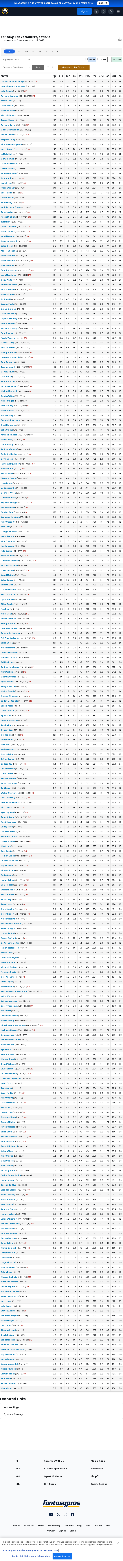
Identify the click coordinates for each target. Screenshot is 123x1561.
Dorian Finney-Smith (11, 1175)
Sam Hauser (7, 885)
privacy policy (67, 3)
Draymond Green (9, 1015)
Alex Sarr (5, 526)
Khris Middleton (8, 749)
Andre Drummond (9, 1233)
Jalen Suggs (7, 580)
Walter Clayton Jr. (10, 793)
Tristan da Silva (8, 1185)
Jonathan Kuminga (10, 517)
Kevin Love (6, 1301)
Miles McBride (7, 1044)
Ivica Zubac (7, 483)
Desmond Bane (8, 313)
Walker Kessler (8, 889)
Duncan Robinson (9, 860)
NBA (18, 1476)
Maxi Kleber (6, 1388)
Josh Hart (5, 744)
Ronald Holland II (9, 1146)
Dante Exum (7, 1112)
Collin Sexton (7, 570)
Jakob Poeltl (7, 706)
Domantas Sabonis (10, 357)
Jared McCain (8, 575)
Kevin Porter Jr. (8, 594)
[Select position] (16, 67)
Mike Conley (7, 1165)
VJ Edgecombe (8, 488)
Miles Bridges (7, 294)
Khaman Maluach (9, 1344)
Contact (98, 1525)
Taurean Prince (8, 1209)
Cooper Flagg (8, 342)
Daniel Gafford (8, 938)
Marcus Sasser (8, 1199)
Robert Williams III (10, 1296)
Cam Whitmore (8, 497)
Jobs (87, 1525)
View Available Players (74, 67)
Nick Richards (7, 1141)
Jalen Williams (8, 260)
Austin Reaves (8, 289)
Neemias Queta (8, 972)
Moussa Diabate (9, 1277)
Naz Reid (5, 609)
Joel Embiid (6, 192)
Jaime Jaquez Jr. (9, 1001)
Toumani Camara (9, 836)
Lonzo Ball (6, 1257)
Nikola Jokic (7, 100)
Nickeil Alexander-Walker (13, 1025)
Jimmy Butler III (8, 352)
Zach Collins (7, 1243)
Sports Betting (99, 1484)
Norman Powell (8, 323)
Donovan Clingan (9, 957)
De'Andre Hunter (9, 454)
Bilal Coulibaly (8, 797)
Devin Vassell (7, 459)
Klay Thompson (8, 541)
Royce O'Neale (8, 1127)
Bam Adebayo (8, 362)
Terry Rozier (6, 904)
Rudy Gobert (7, 739)
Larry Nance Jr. (8, 1252)
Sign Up (62, 1531)
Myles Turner (7, 468)
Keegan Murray (8, 686)
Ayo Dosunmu (7, 681)
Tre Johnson (7, 473)
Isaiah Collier (7, 880)
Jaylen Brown (7, 134)
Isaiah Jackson (8, 1214)
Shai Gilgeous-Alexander (13, 86)
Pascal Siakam (8, 217)
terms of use (88, 3)
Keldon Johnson (9, 778)
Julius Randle (7, 265)
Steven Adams (8, 1310)
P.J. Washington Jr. (10, 638)
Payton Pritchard (9, 565)
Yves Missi (6, 1010)
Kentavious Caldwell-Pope (14, 991)
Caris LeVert (7, 773)
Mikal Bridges (7, 401)
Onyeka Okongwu (9, 696)
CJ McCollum (7, 371)
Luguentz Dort (8, 933)
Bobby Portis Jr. (8, 623)
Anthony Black (8, 1170)
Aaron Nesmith (8, 647)
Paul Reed (6, 1378)
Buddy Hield (7, 826)
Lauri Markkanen (9, 275)
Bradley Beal (7, 512)
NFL (18, 1461)
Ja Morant (6, 178)
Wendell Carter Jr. (10, 967)
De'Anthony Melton (10, 943)
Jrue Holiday (7, 754)
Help (108, 1525)
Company (68, 1525)
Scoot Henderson (9, 720)
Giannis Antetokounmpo (13, 81)
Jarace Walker (8, 1267)
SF (33, 51)
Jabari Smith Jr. (8, 618)
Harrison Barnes (9, 831)
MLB (18, 1468)
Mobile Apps (98, 1461)
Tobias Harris (7, 555)
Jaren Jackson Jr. (9, 241)
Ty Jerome (6, 715)
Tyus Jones (6, 1088)
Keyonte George (9, 502)
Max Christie (7, 1156)
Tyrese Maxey (7, 120)
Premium (51, 1531)
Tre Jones (5, 1107)
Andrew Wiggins (9, 449)
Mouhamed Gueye (10, 1291)
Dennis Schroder (9, 652)
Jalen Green (7, 246)
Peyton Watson (8, 1238)
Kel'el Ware (6, 996)
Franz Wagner (8, 188)
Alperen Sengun (9, 251)
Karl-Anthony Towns (11, 207)
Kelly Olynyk (7, 1097)
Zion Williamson (8, 115)
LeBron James (8, 168)
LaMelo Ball (6, 154)
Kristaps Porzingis (9, 328)
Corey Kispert (7, 914)
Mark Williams (8, 672)
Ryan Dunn (6, 1049)
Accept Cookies (62, 1556)
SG (26, 51)
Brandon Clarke (8, 1190)
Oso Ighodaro (7, 1335)
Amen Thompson (9, 434)
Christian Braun (8, 589)
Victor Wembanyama (11, 144)
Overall (9, 51)
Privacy (16, 1525)
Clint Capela (7, 1160)
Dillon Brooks (7, 604)
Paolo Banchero (9, 173)
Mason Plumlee (8, 1369)
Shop (95, 1476)
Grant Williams (8, 1064)
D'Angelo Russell (9, 531)
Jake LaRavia (7, 1228)
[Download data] (119, 39)
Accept (103, 3)
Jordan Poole (7, 304)
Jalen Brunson (8, 110)
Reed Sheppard (8, 822)
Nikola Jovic (7, 952)
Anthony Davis (8, 125)
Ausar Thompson (9, 783)
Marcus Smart (8, 1059)
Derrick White (7, 396)
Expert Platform (53, 1476)
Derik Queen (7, 875)
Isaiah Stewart (8, 1180)
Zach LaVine (7, 212)
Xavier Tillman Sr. (9, 1383)
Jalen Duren (7, 643)
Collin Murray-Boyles (11, 1078)
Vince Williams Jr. (9, 1219)
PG (19, 51)
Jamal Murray (8, 231)
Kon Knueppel (8, 546)
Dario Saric (6, 1325)
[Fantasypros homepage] (5, 13)
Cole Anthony (7, 977)
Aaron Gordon (8, 507)
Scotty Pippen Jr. (9, 1006)
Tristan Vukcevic (9, 1136)
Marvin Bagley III (9, 1248)
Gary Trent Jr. (7, 710)
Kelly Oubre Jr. (8, 522)
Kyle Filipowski (8, 812)
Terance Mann (8, 1054)
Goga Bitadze (8, 1262)
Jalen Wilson (7, 1151)
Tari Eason (6, 788)
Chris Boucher (8, 909)
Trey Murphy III (8, 367)
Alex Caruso (7, 1204)
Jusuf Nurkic (7, 1093)
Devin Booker (7, 105)
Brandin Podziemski (10, 802)
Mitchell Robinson (9, 1281)
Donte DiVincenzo (9, 628)
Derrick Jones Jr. (9, 1035)
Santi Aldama (8, 817)
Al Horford (6, 1083)
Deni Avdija (6, 376)
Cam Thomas (7, 158)
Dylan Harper (7, 599)
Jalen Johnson (8, 410)
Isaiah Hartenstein (10, 948)
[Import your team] (16, 59)
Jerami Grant (7, 536)
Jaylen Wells (7, 865)
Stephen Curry (8, 139)
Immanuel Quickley (10, 464)
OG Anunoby (7, 444)
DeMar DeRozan (9, 226)
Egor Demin (6, 851)
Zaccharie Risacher (10, 633)
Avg (38, 67)
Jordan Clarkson (9, 657)
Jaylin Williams (8, 1354)
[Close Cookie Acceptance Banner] (118, 1542)
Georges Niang (8, 1117)
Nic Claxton (6, 807)
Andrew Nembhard (10, 667)
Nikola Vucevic (8, 338)
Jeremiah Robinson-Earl (12, 1349)
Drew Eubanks (8, 1373)
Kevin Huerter (7, 894)
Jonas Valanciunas (10, 1039)
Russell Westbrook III (11, 923)
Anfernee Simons (9, 386)
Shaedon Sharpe (9, 284)
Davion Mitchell (8, 1122)
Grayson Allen (8, 841)
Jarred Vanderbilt (10, 1364)
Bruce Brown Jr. (8, 1068)
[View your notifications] (103, 11)
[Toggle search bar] (111, 11)
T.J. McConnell (8, 759)
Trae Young (6, 202)
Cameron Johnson (10, 560)
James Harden (8, 255)
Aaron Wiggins (8, 918)
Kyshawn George (9, 1030)
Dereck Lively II (8, 1102)
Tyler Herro (6, 221)
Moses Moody (7, 1020)
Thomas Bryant (8, 1330)
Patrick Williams (9, 1073)
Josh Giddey (7, 405)
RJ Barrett (6, 299)
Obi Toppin (6, 735)
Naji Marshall (7, 986)
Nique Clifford (8, 870)
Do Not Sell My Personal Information (31, 1556)
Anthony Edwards (9, 96)
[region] (61, 1549)
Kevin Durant (7, 149)
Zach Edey (6, 899)
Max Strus (6, 846)
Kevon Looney (7, 1359)
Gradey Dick (7, 730)
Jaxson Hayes (7, 1320)
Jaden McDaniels (9, 701)
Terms (41, 1525)
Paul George (7, 333)
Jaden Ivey (6, 439)
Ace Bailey (6, 725)
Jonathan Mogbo (9, 1315)
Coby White (6, 280)
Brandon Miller (8, 381)
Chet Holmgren (8, 425)
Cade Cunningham (10, 129)
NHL (18, 1484)
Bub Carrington (8, 928)
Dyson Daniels (8, 768)
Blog (79, 1525)
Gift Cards (50, 1484)
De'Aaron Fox (7, 197)
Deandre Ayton (8, 493)
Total (50, 67)
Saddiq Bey (6, 764)
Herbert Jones (8, 855)
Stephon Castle (9, 478)
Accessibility (54, 1525)
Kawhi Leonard (8, 236)
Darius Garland (8, 309)
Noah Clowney (8, 1194)
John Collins (7, 430)
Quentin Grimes (8, 676)
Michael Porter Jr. (9, 391)
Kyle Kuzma (6, 551)
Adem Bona (6, 1272)
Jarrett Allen (7, 584)
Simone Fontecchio (10, 1223)
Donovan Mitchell (9, 163)
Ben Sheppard (8, 1286)
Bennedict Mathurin (10, 420)
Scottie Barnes (8, 347)
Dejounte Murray (9, 318)
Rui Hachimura (8, 662)
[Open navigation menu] (118, 11)
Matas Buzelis (8, 691)
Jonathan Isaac (9, 1340)
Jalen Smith (7, 1131)
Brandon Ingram (9, 270)
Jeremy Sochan (8, 962)
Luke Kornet (6, 1306)
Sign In (73, 1531)
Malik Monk (6, 613)
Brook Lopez (7, 981)
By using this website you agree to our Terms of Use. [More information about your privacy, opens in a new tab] (30, 1550)
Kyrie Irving (6, 183)
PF (40, 51)
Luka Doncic (7, 91)
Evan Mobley (7, 415)
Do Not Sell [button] (29, 1525)
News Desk (97, 1468)
